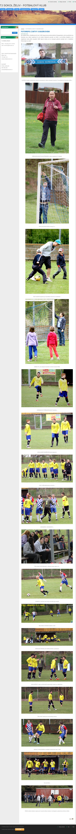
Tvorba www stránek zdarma (8, 829)
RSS (70, 1)
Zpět (70, 818)
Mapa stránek (63, 1)
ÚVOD (22, 28)
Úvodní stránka (53, 1)
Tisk (75, 1)
